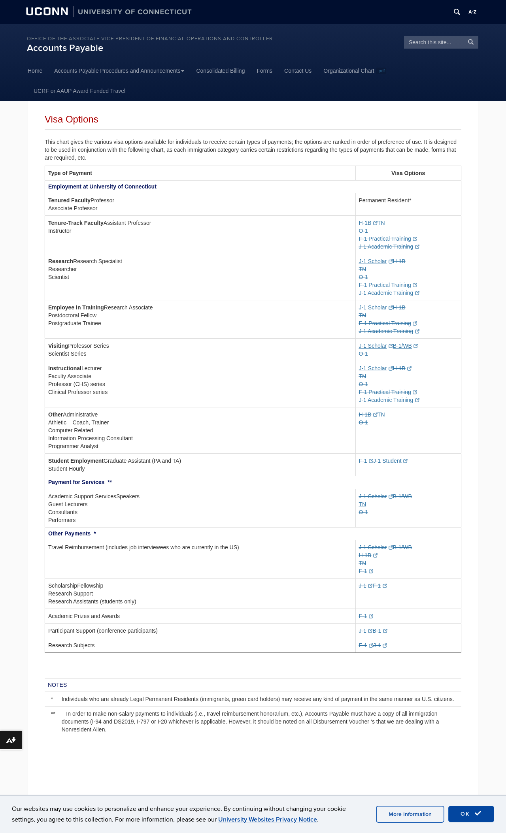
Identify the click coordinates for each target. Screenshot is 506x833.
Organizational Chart (354, 71)
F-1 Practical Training (388, 239)
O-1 (363, 231)
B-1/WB (405, 346)
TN (381, 223)
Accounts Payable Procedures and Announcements (119, 71)
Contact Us (298, 71)
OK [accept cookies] (471, 813)
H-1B (368, 223)
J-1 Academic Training (389, 246)
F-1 (366, 461)
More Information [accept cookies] (410, 814)
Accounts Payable (65, 48)
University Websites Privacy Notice (267, 820)
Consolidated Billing (220, 71)
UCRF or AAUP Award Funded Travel (79, 91)
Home (35, 71)
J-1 (365, 585)
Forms (264, 71)
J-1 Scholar (376, 261)
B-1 (379, 631)
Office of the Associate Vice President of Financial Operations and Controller (150, 39)
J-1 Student (390, 461)
